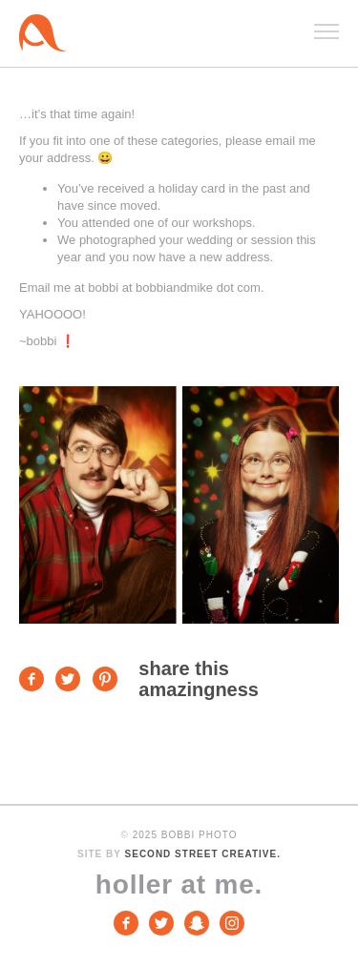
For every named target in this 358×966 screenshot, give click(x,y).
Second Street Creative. (203, 854)
